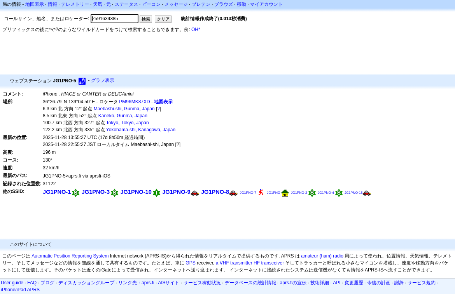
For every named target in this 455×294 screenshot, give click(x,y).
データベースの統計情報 (250, 282)
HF (257, 263)
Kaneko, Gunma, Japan (122, 115)
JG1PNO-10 (135, 192)
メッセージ (176, 4)
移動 (241, 4)
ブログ (47, 282)
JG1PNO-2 (299, 193)
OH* (195, 29)
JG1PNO (273, 193)
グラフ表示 (102, 80)
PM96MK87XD (134, 101)
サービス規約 (422, 282)
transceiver (272, 263)
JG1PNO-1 (57, 192)
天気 (97, 4)
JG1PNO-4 (326, 193)
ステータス (126, 4)
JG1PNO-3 (96, 192)
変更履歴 (354, 282)
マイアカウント (266, 4)
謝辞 (399, 282)
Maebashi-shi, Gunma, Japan (124, 108)
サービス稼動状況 (202, 282)
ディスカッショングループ (86, 282)
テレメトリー (75, 4)
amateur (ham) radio (322, 256)
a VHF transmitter (234, 263)
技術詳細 (319, 282)
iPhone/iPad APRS (20, 289)
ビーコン (151, 4)
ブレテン (201, 4)
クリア (163, 19)
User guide (12, 282)
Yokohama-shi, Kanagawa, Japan (140, 129)
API (336, 282)
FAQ (32, 282)
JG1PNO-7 (248, 193)
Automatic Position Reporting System (70, 256)
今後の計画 (378, 282)
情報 (52, 4)
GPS (190, 263)
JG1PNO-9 (176, 192)
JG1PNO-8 (215, 192)
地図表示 (34, 4)
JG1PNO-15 (353, 193)
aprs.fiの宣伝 (293, 282)
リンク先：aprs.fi (136, 282)
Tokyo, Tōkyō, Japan (127, 122)
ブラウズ (223, 4)
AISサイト (168, 282)
